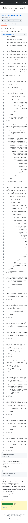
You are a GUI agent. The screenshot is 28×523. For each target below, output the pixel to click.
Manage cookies (17, 515)
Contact (11, 515)
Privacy (8, 514)
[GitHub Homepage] (9, 519)
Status (17, 514)
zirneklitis (5, 454)
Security (13, 514)
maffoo (3, 15)
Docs (8, 515)
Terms (4, 514)
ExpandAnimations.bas (14, 15)
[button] (20, 20)
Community (22, 514)
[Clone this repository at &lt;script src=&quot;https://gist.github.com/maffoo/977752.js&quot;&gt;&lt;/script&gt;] (13, 20)
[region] (14, 243)
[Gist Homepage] (9, 2)
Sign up (24, 2)
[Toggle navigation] (2, 2)
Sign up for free (7, 504)
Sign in (18, 2)
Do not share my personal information (14, 516)
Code (4, 24)
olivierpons (5, 473)
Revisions (12, 24)
